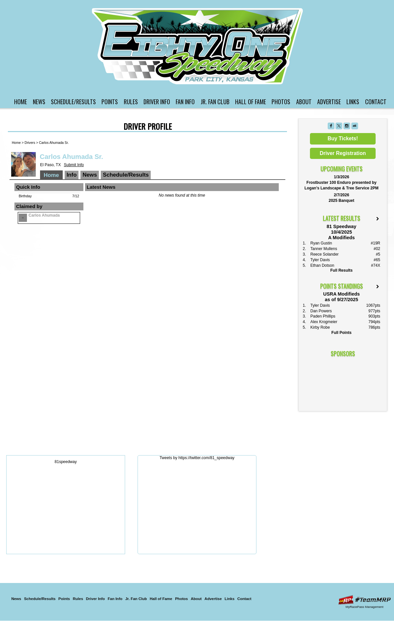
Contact (375, 101)
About (304, 101)
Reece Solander (324, 254)
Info (72, 175)
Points (109, 101)
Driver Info (156, 101)
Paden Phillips (322, 316)
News (39, 101)
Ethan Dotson (322, 265)
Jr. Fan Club (215, 101)
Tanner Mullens (323, 248)
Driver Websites (364, 600)
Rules (131, 101)
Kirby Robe (320, 327)
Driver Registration (343, 153)
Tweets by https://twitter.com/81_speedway (197, 458)
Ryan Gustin (321, 243)
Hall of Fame (250, 101)
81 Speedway (198, 46)
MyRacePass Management (364, 607)
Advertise (329, 101)
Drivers (30, 143)
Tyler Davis (320, 260)
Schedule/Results (73, 101)
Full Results (341, 270)
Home (20, 101)
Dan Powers (321, 311)
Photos (281, 101)
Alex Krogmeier (323, 322)
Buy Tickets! (343, 138)
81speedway (66, 461)
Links (352, 101)
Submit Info (74, 165)
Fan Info (185, 101)
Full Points (341, 332)
